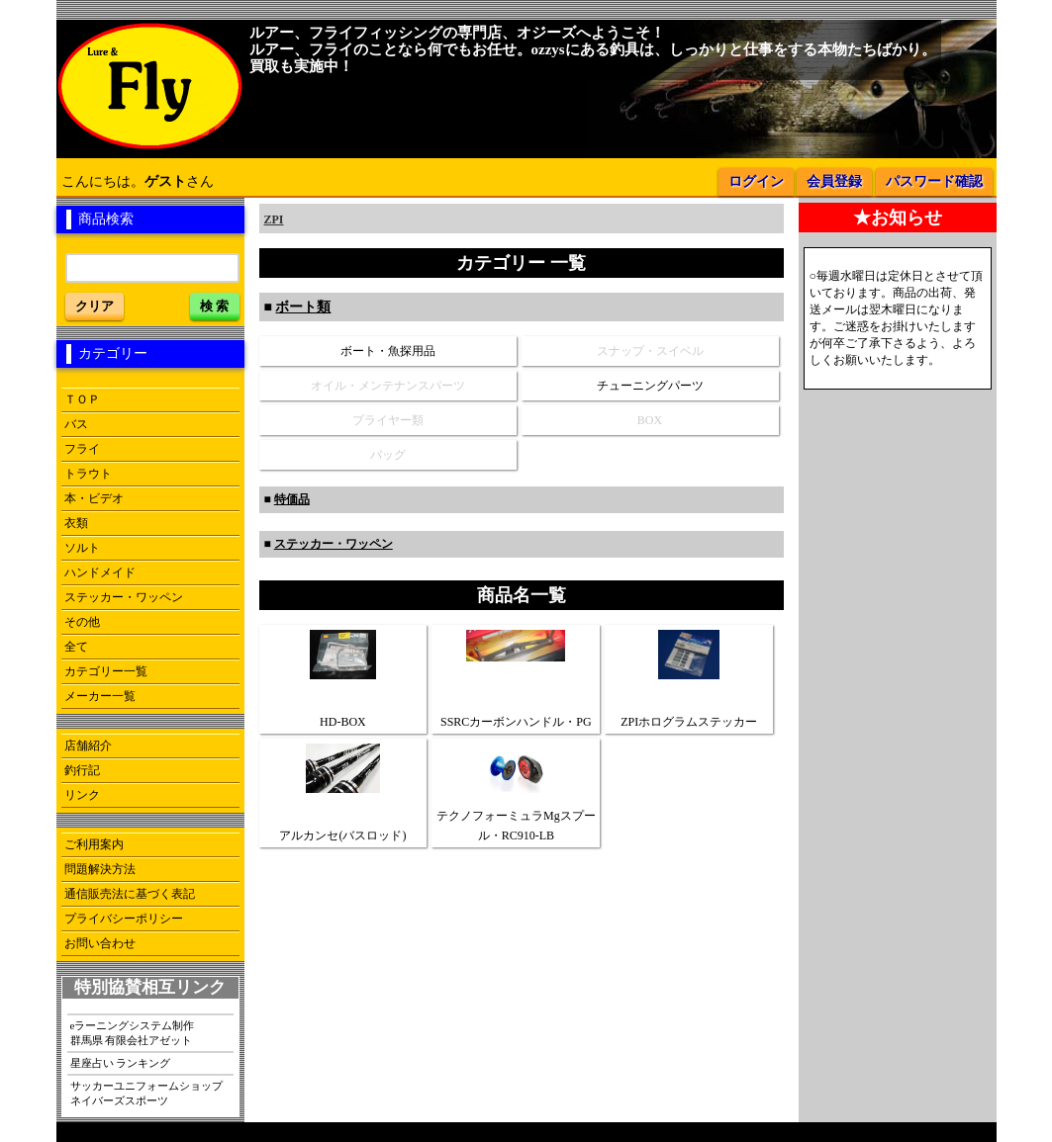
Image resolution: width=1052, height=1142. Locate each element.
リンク (82, 795)
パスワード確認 (934, 181)
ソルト (82, 548)
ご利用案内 (94, 844)
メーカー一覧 (100, 696)
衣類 (76, 523)
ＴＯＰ (82, 399)
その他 (82, 622)
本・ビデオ (94, 498)
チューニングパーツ (650, 386)
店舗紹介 (88, 745)
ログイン (756, 181)
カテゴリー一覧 (105, 671)
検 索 (215, 306)
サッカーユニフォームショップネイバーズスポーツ (146, 1093)
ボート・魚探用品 (387, 351)
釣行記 (82, 770)
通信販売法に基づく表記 (129, 894)
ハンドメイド (100, 572)
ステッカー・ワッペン (123, 597)
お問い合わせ (100, 943)
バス (76, 424)
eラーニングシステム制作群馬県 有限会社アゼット (132, 1032)
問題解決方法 (100, 869)
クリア (94, 306)
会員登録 (834, 181)
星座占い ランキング (120, 1063)
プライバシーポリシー (123, 918)
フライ (82, 449)
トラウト (88, 474)
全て (76, 647)
